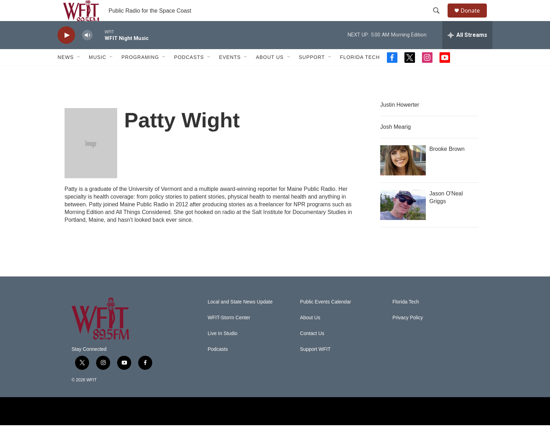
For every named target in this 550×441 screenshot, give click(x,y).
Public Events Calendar (325, 317)
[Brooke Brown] (403, 176)
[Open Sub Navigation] (79, 73)
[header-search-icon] (439, 18)
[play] (66, 51)
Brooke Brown (447, 165)
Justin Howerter (399, 120)
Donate (474, 18)
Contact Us (312, 349)
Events (230, 73)
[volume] (87, 51)
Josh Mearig (395, 143)
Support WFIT (315, 365)
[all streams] (467, 51)
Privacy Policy (408, 333)
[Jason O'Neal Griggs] (403, 221)
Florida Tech (360, 73)
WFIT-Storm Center (229, 333)
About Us (269, 73)
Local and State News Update (240, 317)
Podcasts (189, 73)
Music (97, 73)
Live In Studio (222, 349)
